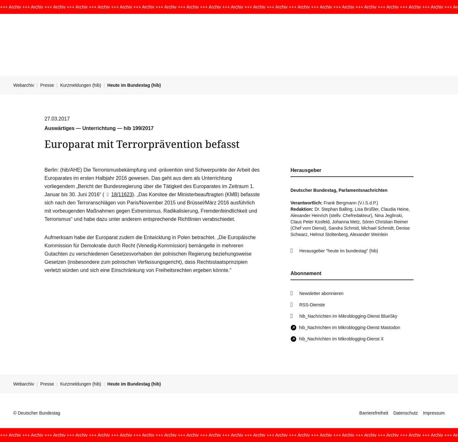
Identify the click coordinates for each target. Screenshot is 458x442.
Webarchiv (23, 85)
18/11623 (118, 194)
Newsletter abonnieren (321, 293)
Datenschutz (405, 412)
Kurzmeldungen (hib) (80, 85)
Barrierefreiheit (373, 412)
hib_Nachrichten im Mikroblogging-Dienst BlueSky (348, 316)
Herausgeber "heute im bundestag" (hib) (338, 250)
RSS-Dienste (312, 304)
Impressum (434, 412)
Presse (47, 85)
